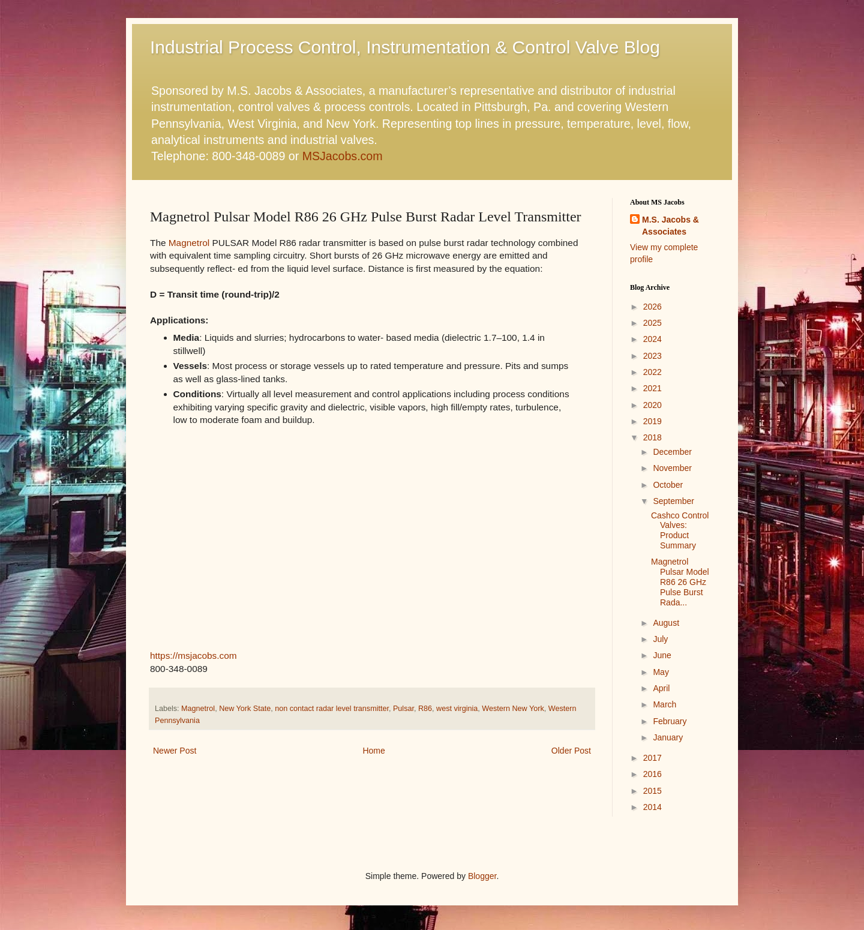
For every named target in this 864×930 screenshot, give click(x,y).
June (662, 655)
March (664, 704)
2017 (652, 758)
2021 (652, 388)
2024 (652, 339)
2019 (652, 421)
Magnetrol (189, 243)
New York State (245, 708)
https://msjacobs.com (193, 655)
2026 (652, 306)
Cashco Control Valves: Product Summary (680, 530)
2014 (652, 807)
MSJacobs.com (342, 156)
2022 (652, 372)
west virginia (457, 708)
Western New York (513, 708)
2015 (652, 791)
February (669, 721)
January (668, 737)
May (660, 672)
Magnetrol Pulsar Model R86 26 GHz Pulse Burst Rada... (680, 582)
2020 (652, 405)
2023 (652, 356)
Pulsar (403, 708)
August (666, 623)
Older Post (571, 750)
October (668, 485)
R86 (425, 708)
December (672, 452)
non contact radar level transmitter (332, 708)
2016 (652, 774)
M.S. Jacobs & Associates (670, 225)
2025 (652, 323)
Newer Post (174, 750)
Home (373, 750)
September (673, 501)
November (672, 468)
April (661, 688)
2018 (652, 437)
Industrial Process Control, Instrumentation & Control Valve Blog (405, 47)
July (660, 639)
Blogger (482, 876)
